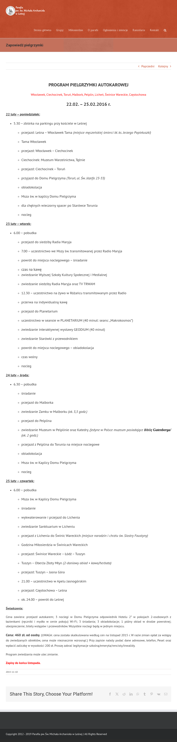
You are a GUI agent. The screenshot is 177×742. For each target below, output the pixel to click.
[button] (165, 30)
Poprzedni (147, 66)
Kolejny (163, 66)
